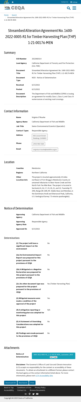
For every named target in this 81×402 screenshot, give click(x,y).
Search (14, 15)
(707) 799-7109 (38, 144)
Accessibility (9, 390)
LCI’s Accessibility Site (44, 376)
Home (6, 15)
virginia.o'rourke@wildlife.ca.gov (45, 149)
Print (32, 383)
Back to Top (9, 387)
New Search (23, 383)
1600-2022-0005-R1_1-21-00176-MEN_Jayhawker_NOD (53, 356)
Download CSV (10, 383)
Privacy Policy (40, 387)
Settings (73, 2)
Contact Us (64, 2)
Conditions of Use (24, 387)
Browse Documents (37, 390)
